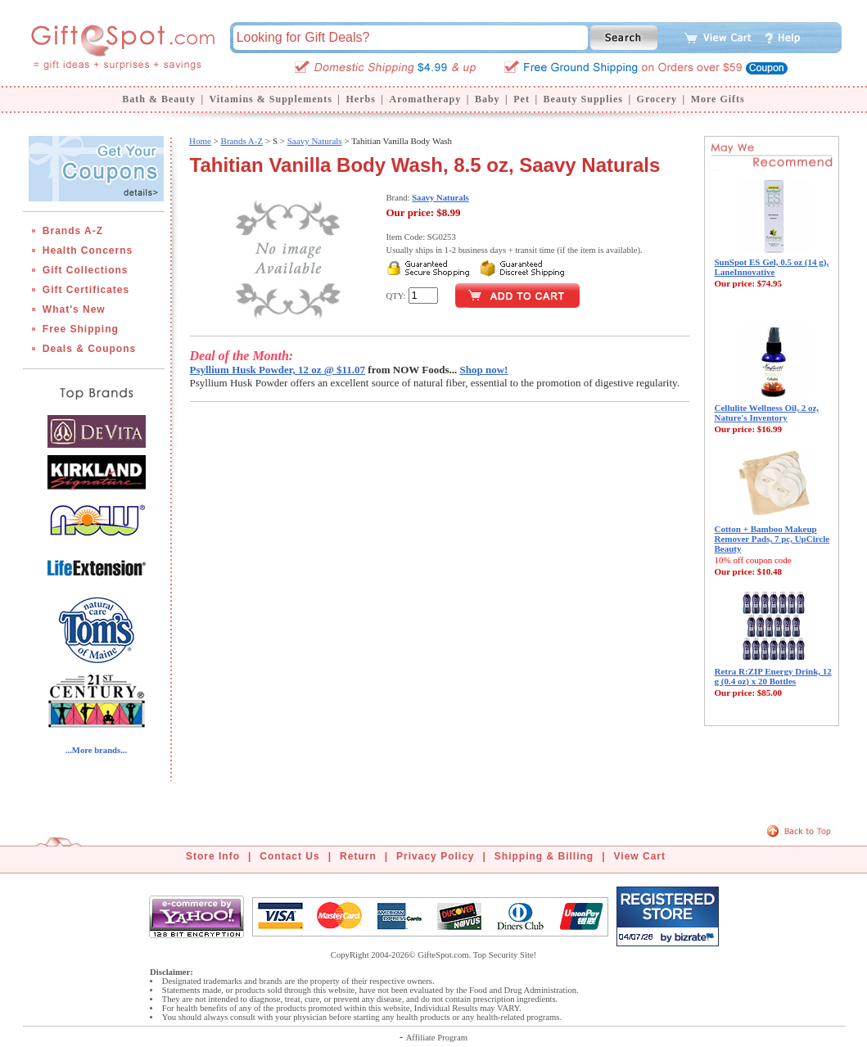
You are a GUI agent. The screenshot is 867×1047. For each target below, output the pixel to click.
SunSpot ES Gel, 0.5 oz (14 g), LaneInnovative (772, 267)
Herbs (360, 99)
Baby (487, 99)
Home (200, 141)
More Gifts (718, 99)
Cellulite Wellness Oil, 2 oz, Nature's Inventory (767, 412)
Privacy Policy (435, 856)
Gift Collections (86, 270)
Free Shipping (81, 329)
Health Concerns (88, 250)
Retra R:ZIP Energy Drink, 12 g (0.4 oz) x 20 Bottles (773, 676)
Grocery (657, 99)
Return (358, 856)
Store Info (213, 856)
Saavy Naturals (314, 141)
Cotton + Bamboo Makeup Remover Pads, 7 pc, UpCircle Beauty (772, 538)
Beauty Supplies (583, 99)
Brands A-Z (73, 231)
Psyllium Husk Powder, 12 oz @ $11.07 (278, 369)
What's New (74, 309)
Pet (521, 99)
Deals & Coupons (89, 348)
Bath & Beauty (159, 99)
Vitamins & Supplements (271, 99)
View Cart (640, 856)
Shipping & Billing (544, 856)
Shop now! (484, 369)
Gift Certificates (86, 290)
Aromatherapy (425, 99)
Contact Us (289, 856)
